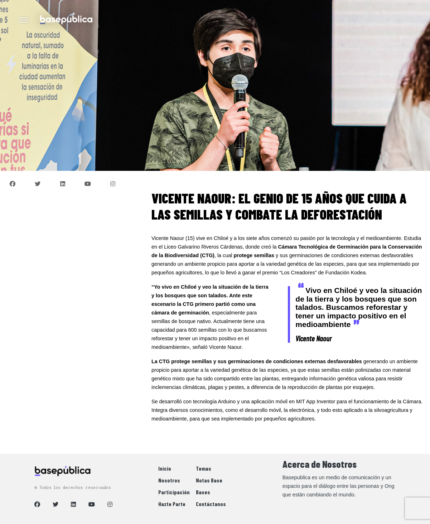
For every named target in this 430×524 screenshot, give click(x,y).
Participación (174, 492)
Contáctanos (211, 504)
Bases (203, 492)
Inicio (164, 468)
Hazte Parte (171, 504)
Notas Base (209, 480)
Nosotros (169, 480)
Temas (203, 468)
